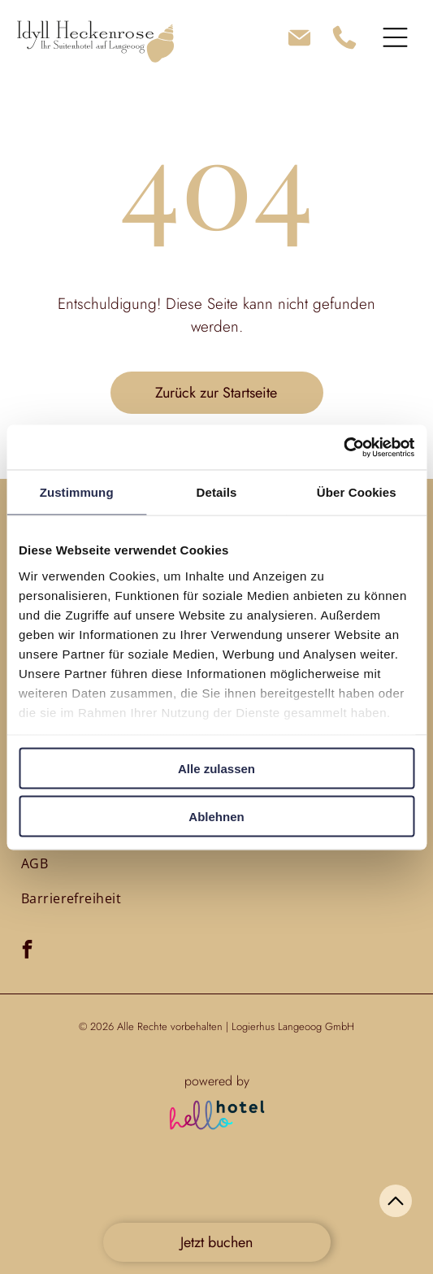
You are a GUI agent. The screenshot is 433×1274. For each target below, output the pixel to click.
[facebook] (27, 951)
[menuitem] (34, 863)
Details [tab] (217, 492)
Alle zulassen (216, 769)
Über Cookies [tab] (356, 492)
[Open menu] (395, 37)
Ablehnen (216, 816)
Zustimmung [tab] (77, 492)
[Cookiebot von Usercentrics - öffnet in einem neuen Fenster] (343, 447)
